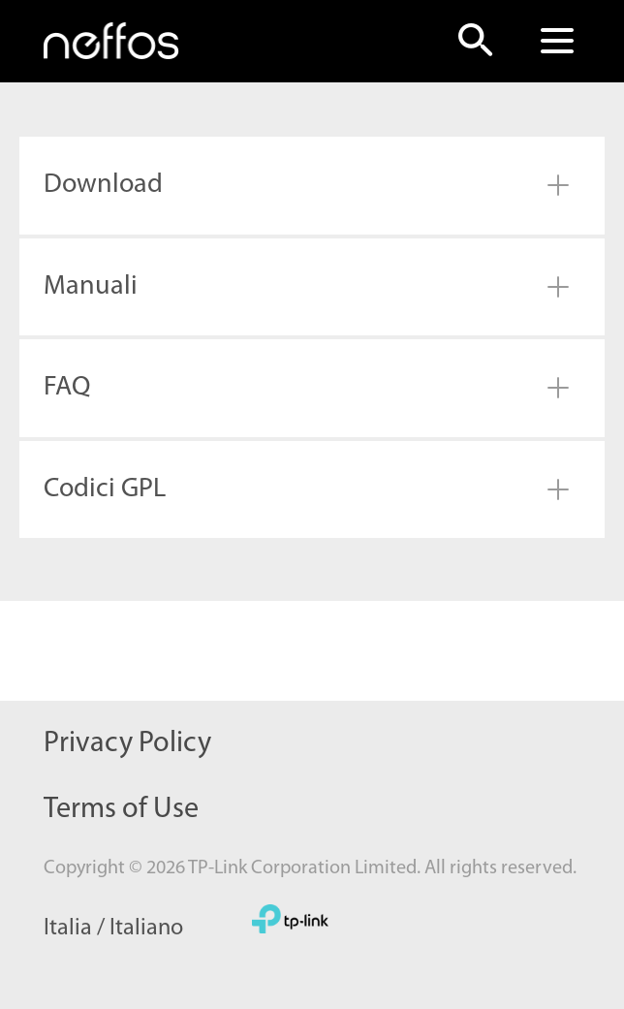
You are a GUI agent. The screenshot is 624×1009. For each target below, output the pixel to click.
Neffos (111, 40)
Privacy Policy (127, 744)
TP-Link (289, 918)
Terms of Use (121, 810)
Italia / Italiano (113, 928)
